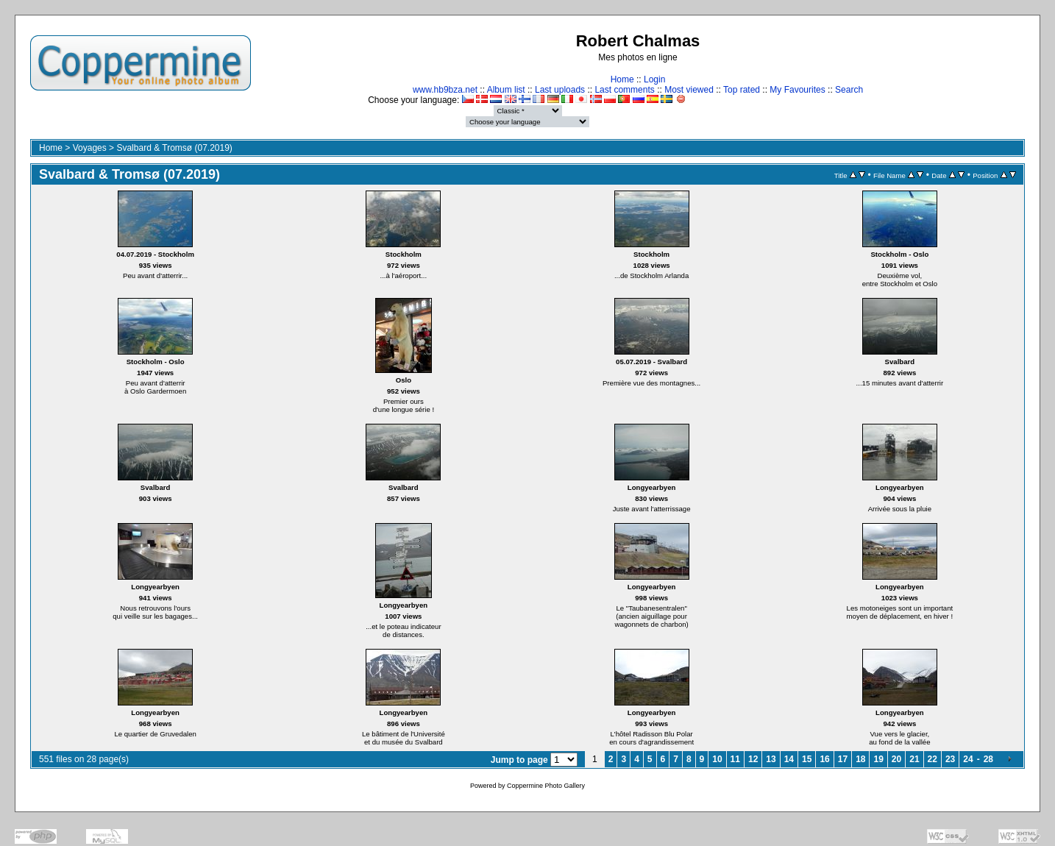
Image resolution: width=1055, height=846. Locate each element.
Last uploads (560, 90)
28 (988, 759)
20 (896, 759)
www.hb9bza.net (445, 90)
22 (932, 759)
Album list (506, 90)
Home (622, 79)
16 (824, 759)
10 (717, 759)
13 (770, 759)
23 (950, 759)
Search (849, 90)
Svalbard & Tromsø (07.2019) (174, 148)
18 (860, 759)
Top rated (741, 90)
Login (654, 79)
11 (735, 759)
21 (914, 759)
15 (806, 759)
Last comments (624, 90)
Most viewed (689, 90)
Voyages (90, 148)
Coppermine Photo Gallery (546, 785)
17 (843, 759)
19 (878, 759)
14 (789, 759)
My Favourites (797, 90)
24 (968, 759)
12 (753, 759)
